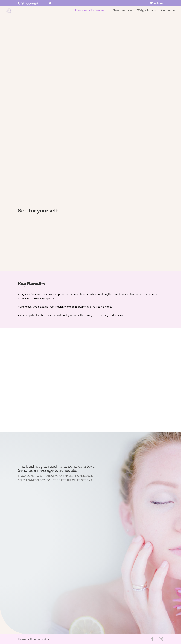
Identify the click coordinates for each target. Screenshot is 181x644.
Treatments (121, 10)
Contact (166, 10)
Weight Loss (145, 10)
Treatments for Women (90, 10)
